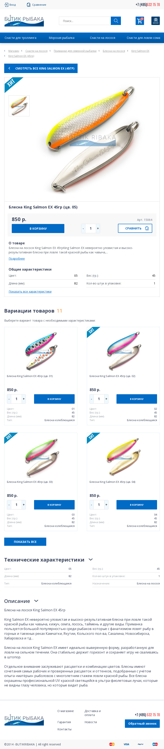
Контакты (64, 729)
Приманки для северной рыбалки (75, 51)
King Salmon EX (140, 51)
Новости (91, 722)
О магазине (65, 711)
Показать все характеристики (30, 291)
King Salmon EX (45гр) (21, 56)
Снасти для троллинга (20, 38)
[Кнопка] (155, 21)
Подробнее (17, 259)
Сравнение (39, 5)
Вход (12, 5)
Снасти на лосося (102, 38)
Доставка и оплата (93, 713)
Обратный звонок (142, 723)
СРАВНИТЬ (133, 228)
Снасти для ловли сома (143, 38)
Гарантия (64, 722)
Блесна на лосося (114, 51)
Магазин (13, 51)
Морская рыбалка (61, 38)
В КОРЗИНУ (38, 228)
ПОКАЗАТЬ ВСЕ (25, 542)
